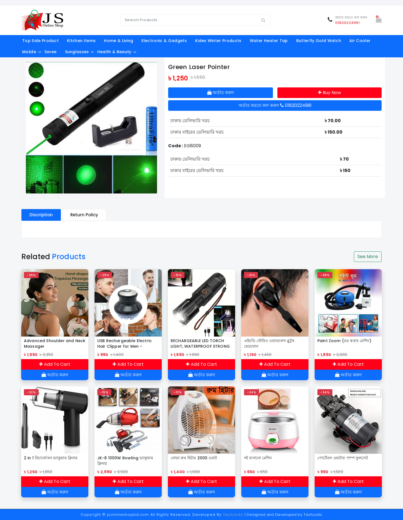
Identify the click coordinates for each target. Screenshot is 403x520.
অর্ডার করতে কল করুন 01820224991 (275, 105)
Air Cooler (359, 40)
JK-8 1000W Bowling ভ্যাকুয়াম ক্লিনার (125, 460)
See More (367, 256)
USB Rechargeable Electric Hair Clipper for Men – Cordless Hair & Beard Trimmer (124, 343)
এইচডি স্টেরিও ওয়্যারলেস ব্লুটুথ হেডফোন (269, 343)
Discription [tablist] (41, 215)
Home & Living (118, 40)
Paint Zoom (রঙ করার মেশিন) (344, 341)
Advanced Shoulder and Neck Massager (54, 343)
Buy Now (329, 92)
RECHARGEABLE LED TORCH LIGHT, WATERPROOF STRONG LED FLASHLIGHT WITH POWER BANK (200, 343)
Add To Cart (54, 364)
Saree (50, 52)
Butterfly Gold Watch (318, 40)
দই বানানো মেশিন (258, 458)
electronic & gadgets (163, 40)
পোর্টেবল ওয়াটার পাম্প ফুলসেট (342, 458)
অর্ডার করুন (220, 92)
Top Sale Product (40, 40)
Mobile (29, 52)
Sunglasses (77, 52)
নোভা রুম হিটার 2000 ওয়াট (194, 458)
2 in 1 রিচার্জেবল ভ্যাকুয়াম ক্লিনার (51, 458)
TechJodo (233, 514)
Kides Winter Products (218, 40)
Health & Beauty (114, 52)
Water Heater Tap (269, 40)
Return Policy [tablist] (84, 215)
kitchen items (81, 40)
